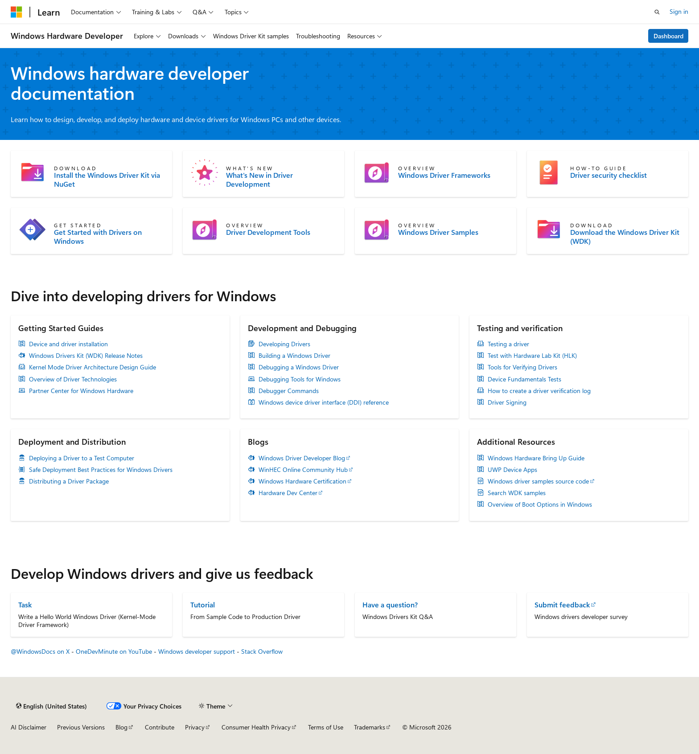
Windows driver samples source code (538, 481)
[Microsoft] (16, 12)
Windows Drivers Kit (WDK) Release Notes (86, 356)
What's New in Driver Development (259, 179)
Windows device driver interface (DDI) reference (324, 402)
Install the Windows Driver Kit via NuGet (107, 179)
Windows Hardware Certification (302, 481)
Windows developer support (196, 651)
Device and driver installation (68, 344)
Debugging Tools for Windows (300, 379)
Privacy (195, 727)
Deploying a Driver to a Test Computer (81, 458)
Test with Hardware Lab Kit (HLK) (532, 356)
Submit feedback (562, 604)
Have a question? (390, 604)
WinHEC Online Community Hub (303, 470)
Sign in (679, 11)
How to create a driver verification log (539, 391)
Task (25, 604)
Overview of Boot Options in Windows (540, 504)
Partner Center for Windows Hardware (81, 391)
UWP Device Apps (512, 470)
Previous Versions (81, 727)
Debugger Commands (289, 391)
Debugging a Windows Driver (299, 367)
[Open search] (657, 12)
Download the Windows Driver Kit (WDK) (624, 237)
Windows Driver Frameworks (444, 175)
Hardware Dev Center (288, 493)
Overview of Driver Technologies (73, 379)
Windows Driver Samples (438, 232)
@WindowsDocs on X (40, 651)
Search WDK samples (517, 493)
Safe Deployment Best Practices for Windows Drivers (101, 470)
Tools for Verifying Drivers (522, 367)
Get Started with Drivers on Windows (98, 237)
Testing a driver (508, 344)
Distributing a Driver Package (69, 481)
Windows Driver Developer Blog (302, 458)
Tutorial (202, 604)
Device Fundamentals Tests (524, 379)
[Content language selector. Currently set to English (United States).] (51, 706)
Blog (121, 727)
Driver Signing (507, 402)
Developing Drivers (284, 344)
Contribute (159, 727)
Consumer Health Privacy (256, 727)
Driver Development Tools (268, 232)
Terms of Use (325, 727)
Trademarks (369, 727)
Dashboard (668, 36)
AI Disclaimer (28, 727)
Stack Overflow (262, 651)
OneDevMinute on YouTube (114, 651)
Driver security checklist (608, 175)
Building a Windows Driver (294, 356)
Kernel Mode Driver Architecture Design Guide (92, 367)
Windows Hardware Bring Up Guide (536, 458)
